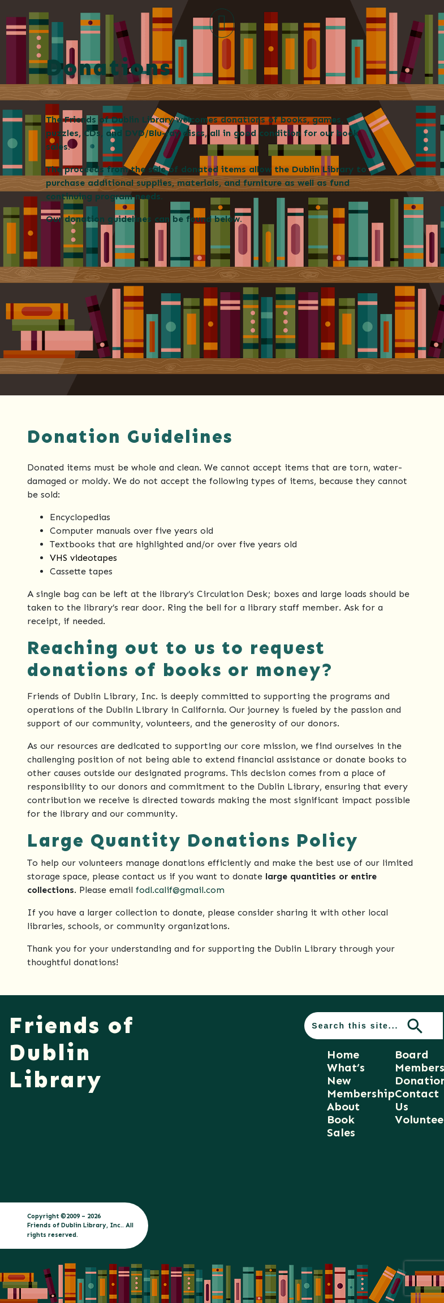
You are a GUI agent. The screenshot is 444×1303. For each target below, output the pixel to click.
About (343, 1106)
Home (343, 1054)
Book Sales (341, 1126)
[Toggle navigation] (222, 23)
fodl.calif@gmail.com (180, 889)
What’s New (346, 1074)
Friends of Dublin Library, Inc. (74, 1225)
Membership (361, 1093)
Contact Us (417, 1100)
